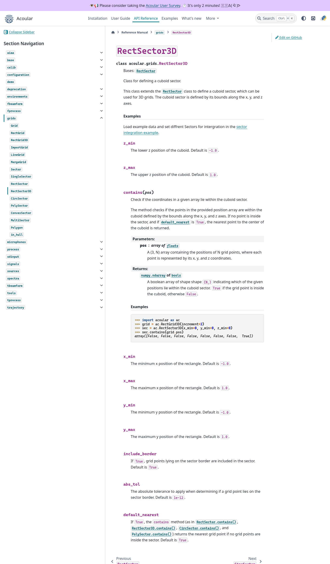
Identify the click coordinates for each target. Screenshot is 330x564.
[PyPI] (323, 18)
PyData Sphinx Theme (295, 553)
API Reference (146, 18)
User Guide (120, 18)
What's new (191, 18)
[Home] (90, 32)
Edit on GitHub (288, 37)
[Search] (276, 18)
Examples (170, 18)
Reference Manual (112, 32)
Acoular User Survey (163, 5)
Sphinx (34, 557)
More (211, 18)
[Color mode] (303, 18)
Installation (97, 18)
